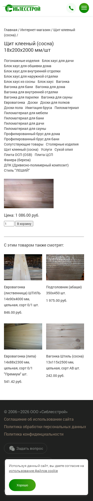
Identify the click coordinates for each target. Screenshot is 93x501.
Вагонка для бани (18, 86)
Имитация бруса (38, 107)
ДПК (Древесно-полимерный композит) (36, 165)
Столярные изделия (62, 144)
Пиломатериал (67, 107)
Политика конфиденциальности (33, 434)
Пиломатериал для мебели (26, 112)
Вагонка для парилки (21, 97)
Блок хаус (46, 81)
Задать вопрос (26, 448)
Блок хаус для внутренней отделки (32, 71)
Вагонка (62, 81)
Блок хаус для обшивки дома (27, 65)
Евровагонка (14, 102)
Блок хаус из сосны (19, 81)
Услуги (46, 149)
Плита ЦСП (44, 154)
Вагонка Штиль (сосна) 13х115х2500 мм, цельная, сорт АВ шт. (65, 362)
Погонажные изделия (21, 60)
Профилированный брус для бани (31, 139)
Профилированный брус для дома (32, 133)
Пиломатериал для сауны (25, 128)
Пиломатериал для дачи (24, 123)
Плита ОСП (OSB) (18, 154)
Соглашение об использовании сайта (39, 419)
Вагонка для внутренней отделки (31, 92)
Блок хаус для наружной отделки (31, 76)
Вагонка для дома (50, 86)
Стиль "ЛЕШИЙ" (17, 170)
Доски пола (13, 107)
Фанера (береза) (17, 159)
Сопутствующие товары (23, 144)
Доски (33, 102)
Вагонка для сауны (56, 97)
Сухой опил (64, 149)
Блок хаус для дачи (58, 60)
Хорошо (22, 485)
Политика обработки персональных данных (45, 426)
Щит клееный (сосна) (21, 149)
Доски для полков (55, 102)
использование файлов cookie (33, 471)
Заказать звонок (71, 8)
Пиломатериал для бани (24, 118)
